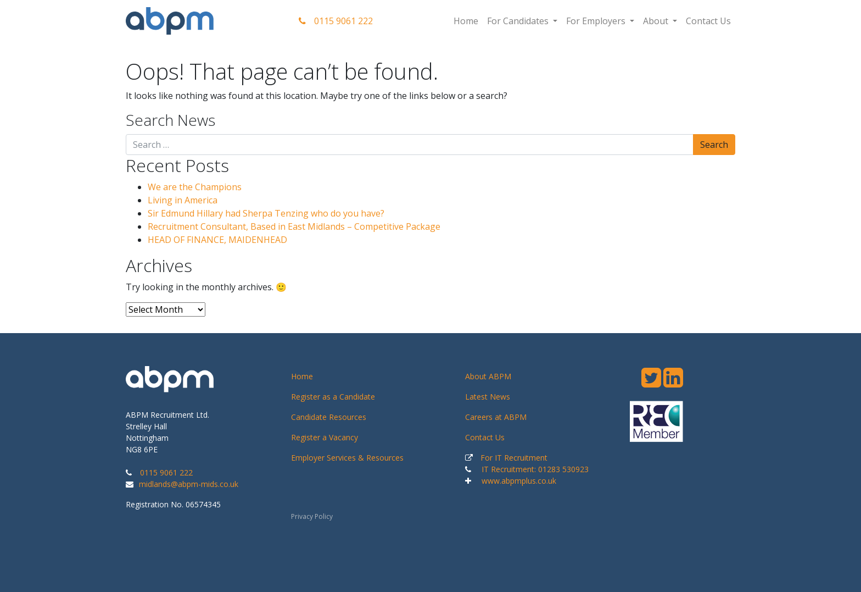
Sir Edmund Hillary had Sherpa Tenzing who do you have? (266, 213)
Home (466, 21)
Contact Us (708, 21)
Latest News (487, 396)
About (656, 21)
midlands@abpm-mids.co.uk (188, 484)
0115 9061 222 (336, 21)
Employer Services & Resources (347, 457)
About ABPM (488, 376)
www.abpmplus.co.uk (519, 480)
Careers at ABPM (496, 417)
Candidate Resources (328, 417)
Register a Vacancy (324, 437)
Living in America (182, 200)
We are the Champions (195, 187)
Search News (170, 120)
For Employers (597, 21)
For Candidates (519, 21)
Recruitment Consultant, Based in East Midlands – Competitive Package (294, 226)
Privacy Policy (312, 516)
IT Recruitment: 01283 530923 (535, 469)
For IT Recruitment (513, 457)
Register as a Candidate (333, 396)
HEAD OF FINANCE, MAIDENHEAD (217, 240)
